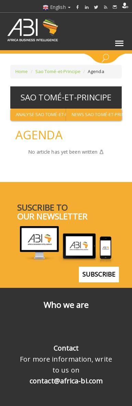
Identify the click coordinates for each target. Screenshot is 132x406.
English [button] (57, 7)
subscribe (99, 274)
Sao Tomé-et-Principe (58, 71)
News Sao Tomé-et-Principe (97, 114)
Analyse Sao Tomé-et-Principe (41, 114)
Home (21, 71)
